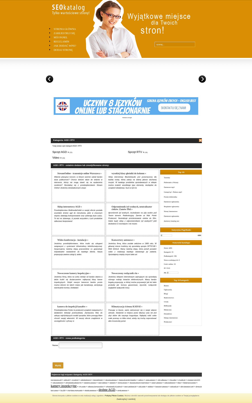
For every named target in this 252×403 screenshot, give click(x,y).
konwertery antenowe (161, 386)
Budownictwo (169, 298)
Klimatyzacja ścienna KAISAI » (127, 306)
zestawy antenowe (157, 382)
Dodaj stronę (63, 50)
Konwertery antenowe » (123, 240)
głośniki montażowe (90, 390)
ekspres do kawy (123, 382)
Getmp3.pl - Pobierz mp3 (173, 192)
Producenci (168, 322)
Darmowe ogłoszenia (171, 202)
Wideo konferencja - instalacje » (72, 240)
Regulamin (61, 41)
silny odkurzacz (162, 380)
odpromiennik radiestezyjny (74, 382)
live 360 (62, 390)
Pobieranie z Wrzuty (171, 182)
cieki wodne (142, 386)
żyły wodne (82, 386)
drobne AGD (107, 389)
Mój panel (61, 37)
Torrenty (167, 178)
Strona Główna (65, 29)
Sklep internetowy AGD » (69, 207)
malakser (150, 386)
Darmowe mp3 (169, 187)
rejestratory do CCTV (194, 380)
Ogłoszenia (168, 290)
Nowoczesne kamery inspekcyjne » (73, 273)
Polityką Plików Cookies (114, 396)
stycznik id (75, 380)
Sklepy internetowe (171, 318)
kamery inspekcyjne (64, 386)
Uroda (166, 302)
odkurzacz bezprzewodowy (96, 386)
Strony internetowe (170, 211)
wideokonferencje (86, 380)
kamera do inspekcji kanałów (127, 380)
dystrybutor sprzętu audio (75, 390)
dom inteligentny (98, 380)
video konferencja (58, 382)
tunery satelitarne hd (130, 386)
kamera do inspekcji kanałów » (72, 306)
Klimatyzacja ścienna (189, 382)
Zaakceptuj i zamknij (126, 399)
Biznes (166, 286)
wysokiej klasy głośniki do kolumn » (129, 173)
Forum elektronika (170, 197)
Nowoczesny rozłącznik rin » (125, 273)
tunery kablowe (102, 382)
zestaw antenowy (151, 380)
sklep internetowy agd (186, 386)
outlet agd (67, 380)
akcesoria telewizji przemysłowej (139, 382)
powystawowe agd (56, 380)
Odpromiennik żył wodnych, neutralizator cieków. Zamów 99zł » (132, 208)
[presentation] (76, 355)
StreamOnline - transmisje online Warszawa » (79, 173)
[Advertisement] (127, 126)
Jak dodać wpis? (65, 45)
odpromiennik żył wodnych (114, 386)
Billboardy (167, 306)
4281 (199, 235)
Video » (57, 157)
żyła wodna (172, 380)
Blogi (166, 294)
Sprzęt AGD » (60, 152)
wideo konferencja (169, 382)
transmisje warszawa (90, 382)
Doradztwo (168, 314)
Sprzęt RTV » (136, 152)
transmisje (113, 382)
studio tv (140, 380)
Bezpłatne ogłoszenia (171, 206)
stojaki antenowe (122, 390)
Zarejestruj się (64, 33)
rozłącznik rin (174, 386)
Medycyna (167, 310)
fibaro (179, 382)
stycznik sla (181, 380)
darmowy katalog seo (171, 221)
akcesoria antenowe (111, 380)
